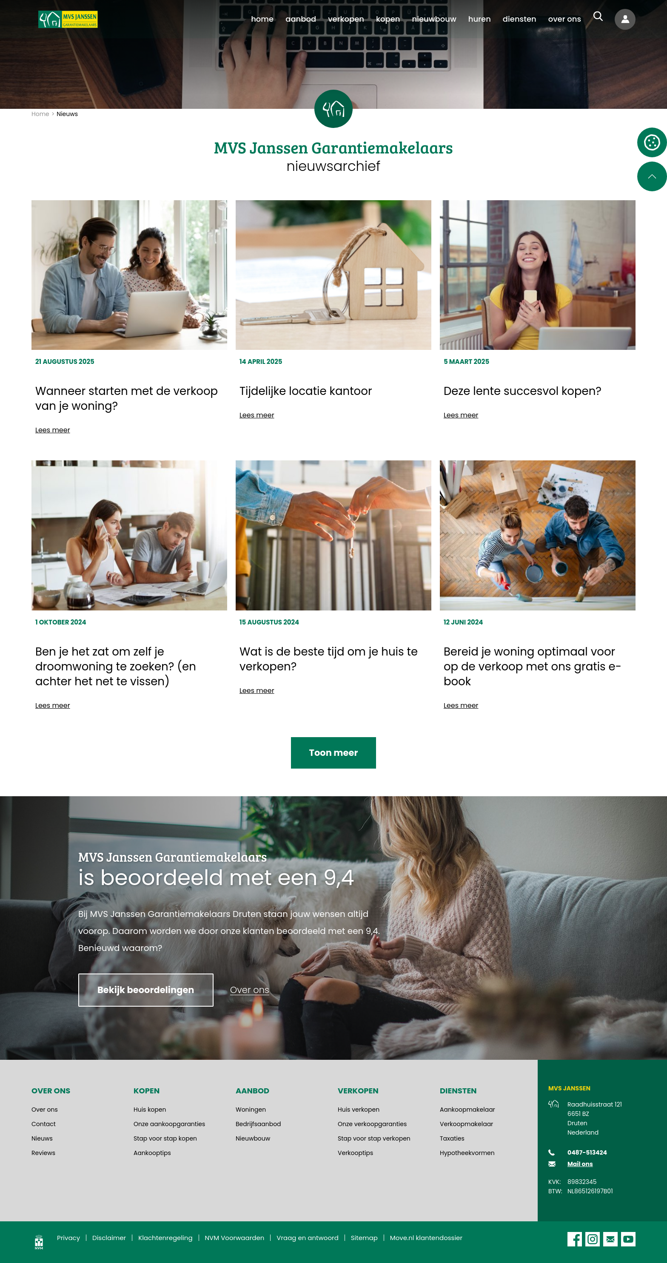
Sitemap (364, 1238)
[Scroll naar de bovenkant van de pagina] (652, 176)
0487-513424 (587, 1152)
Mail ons (580, 1164)
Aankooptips (152, 1153)
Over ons (44, 1109)
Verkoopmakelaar (466, 1124)
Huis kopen (150, 1109)
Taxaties (452, 1138)
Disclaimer (109, 1238)
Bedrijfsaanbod (258, 1124)
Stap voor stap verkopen (374, 1138)
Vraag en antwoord (307, 1238)
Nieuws (42, 1138)
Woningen (251, 1109)
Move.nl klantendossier (426, 1238)
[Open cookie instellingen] (652, 142)
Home (40, 114)
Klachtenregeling (165, 1238)
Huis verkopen (358, 1109)
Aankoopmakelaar (467, 1109)
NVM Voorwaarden (235, 1238)
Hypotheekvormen (467, 1153)
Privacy (68, 1238)
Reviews (43, 1153)
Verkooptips (355, 1153)
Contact (43, 1124)
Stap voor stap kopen (165, 1138)
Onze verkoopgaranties (372, 1124)
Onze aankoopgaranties (169, 1124)
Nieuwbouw (253, 1138)
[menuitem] (262, 19)
